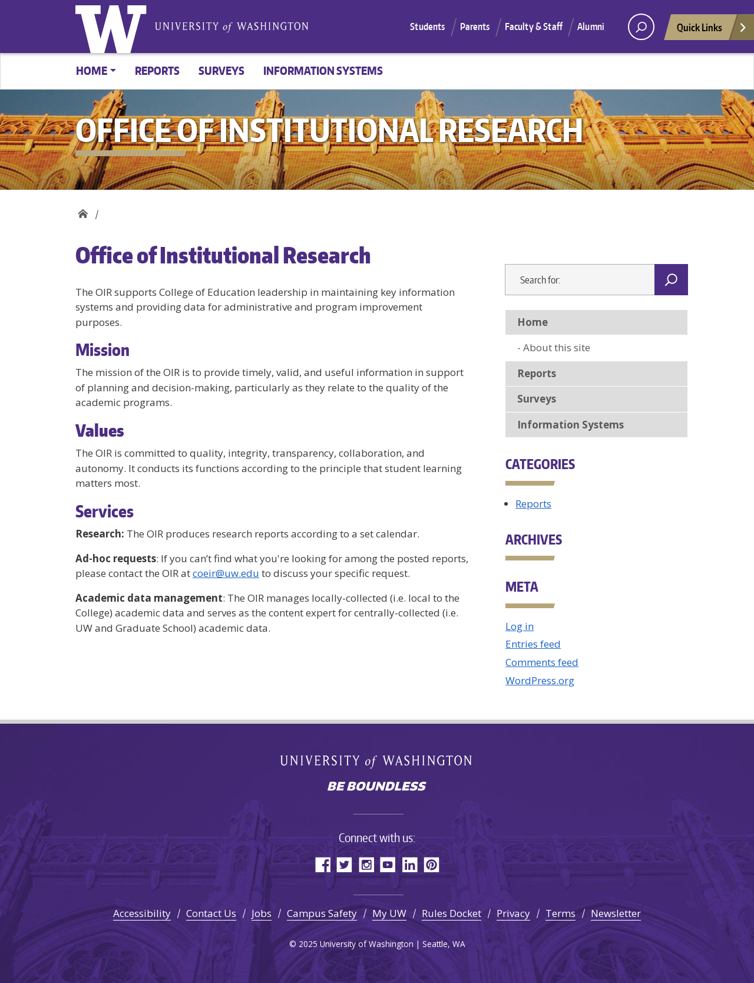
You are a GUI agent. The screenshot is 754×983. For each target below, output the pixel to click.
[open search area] (641, 27)
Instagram (366, 864)
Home (532, 322)
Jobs (262, 913)
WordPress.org (539, 680)
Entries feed (533, 644)
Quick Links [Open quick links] (712, 30)
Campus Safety (322, 913)
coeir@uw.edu (226, 573)
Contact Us (211, 913)
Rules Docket (451, 913)
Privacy (513, 913)
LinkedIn (410, 864)
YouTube (388, 864)
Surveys (221, 70)
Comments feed (541, 662)
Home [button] (91, 70)
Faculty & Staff (534, 26)
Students (427, 26)
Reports (157, 70)
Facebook (322, 864)
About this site (556, 347)
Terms (560, 913)
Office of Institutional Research (82, 211)
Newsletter (616, 913)
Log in (519, 626)
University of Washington (113, 26)
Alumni (590, 26)
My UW (389, 913)
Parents (475, 26)
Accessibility (142, 913)
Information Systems (323, 70)
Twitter (344, 864)
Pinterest (431, 864)
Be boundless (377, 787)
